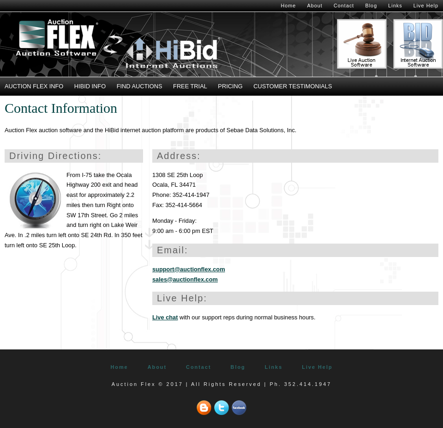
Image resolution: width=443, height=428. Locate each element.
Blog (371, 5)
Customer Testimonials (292, 86)
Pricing (230, 86)
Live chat (165, 317)
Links (395, 5)
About (314, 5)
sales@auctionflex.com (185, 279)
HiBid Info (90, 86)
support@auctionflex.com (188, 269)
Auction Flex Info (34, 86)
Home (288, 5)
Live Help (425, 5)
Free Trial (190, 86)
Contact (344, 5)
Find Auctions (139, 86)
